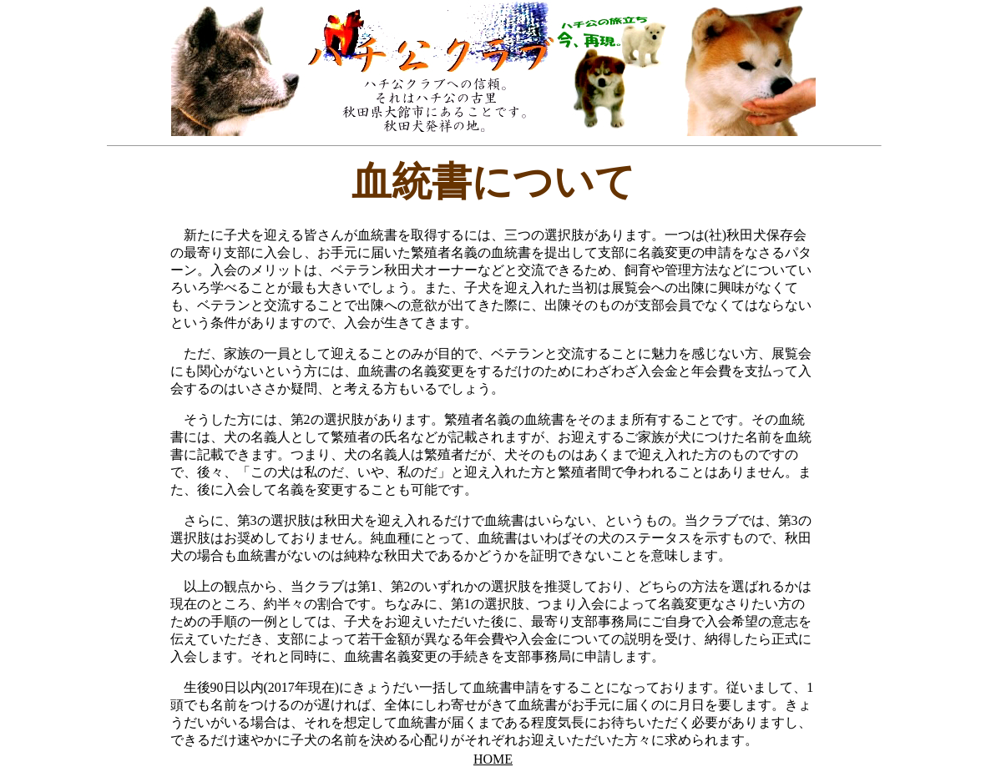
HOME (493, 759)
